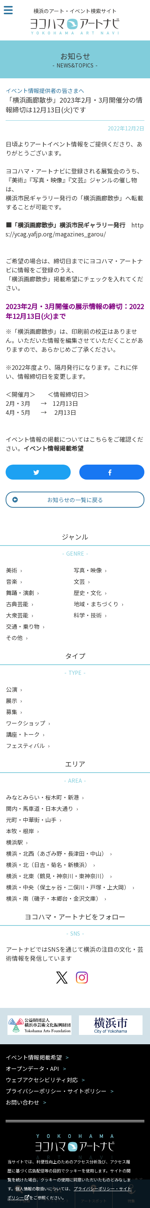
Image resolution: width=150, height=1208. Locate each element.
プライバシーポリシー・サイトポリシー (56, 1091)
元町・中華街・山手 (32, 820)
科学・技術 (88, 615)
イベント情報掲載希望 (53, 448)
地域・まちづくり (97, 604)
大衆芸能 (18, 615)
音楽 (12, 581)
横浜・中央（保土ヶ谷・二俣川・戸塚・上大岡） (68, 887)
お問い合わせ (22, 1102)
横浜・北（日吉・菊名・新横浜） (48, 865)
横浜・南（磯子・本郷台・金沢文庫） (54, 898)
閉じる (140, 1160)
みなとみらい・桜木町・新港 (43, 797)
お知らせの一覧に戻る (57, 500)
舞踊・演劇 (20, 593)
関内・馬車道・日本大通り (40, 808)
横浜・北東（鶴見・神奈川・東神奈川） (57, 876)
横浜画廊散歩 (35, 224)
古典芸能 (18, 604)
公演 (12, 689)
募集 (12, 712)
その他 (15, 637)
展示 (12, 700)
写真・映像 (88, 570)
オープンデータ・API (32, 1068)
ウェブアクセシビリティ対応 (42, 1080)
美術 (12, 570)
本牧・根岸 (20, 831)
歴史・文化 (88, 593)
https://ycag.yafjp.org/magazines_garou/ (75, 229)
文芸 (80, 581)
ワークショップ (26, 723)
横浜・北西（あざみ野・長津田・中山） (57, 853)
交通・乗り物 (23, 626)
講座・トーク (23, 734)
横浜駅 (15, 842)
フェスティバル (26, 745)
